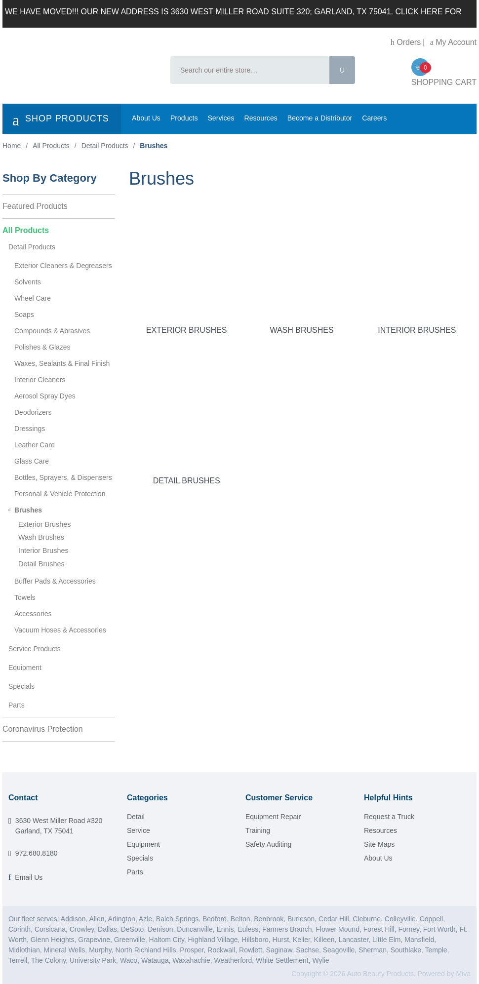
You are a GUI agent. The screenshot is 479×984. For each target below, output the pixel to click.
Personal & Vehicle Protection (59, 494)
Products (184, 118)
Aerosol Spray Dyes (45, 396)
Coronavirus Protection (42, 729)
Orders (406, 42)
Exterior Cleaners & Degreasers (63, 266)
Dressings (29, 429)
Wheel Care (32, 298)
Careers (374, 118)
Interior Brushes (417, 330)
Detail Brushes (186, 480)
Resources (260, 118)
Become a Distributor (319, 118)
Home (11, 146)
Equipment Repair (273, 817)
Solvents (27, 282)
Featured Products (35, 206)
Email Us (28, 877)
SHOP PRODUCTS (60, 120)
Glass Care (31, 461)
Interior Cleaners (40, 380)
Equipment (24, 667)
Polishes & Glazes (42, 347)
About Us (146, 118)
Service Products (34, 649)
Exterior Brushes (186, 330)
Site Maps (379, 844)
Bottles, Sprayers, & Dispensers (63, 477)
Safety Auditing (268, 844)
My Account (453, 42)
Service (138, 830)
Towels (25, 597)
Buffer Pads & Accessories (55, 581)
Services (220, 118)
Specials (21, 686)
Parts (16, 705)
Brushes (28, 510)
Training (257, 830)
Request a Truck (389, 817)
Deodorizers (32, 412)
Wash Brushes (301, 330)
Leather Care (34, 445)
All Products (51, 146)
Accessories (32, 614)
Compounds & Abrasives (52, 331)
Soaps (24, 314)
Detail (136, 817)
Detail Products (104, 146)
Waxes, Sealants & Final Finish (62, 363)
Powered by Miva (444, 974)
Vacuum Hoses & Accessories (60, 630)
